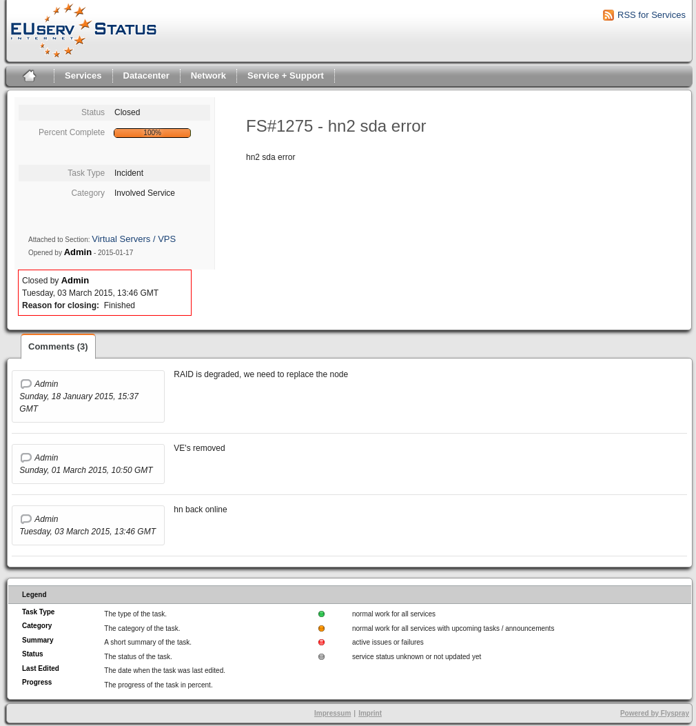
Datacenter (146, 75)
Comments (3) (58, 346)
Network (208, 75)
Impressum (332, 713)
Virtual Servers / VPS (134, 239)
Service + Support (285, 75)
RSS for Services (651, 15)
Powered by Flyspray (654, 713)
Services (83, 75)
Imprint (370, 713)
